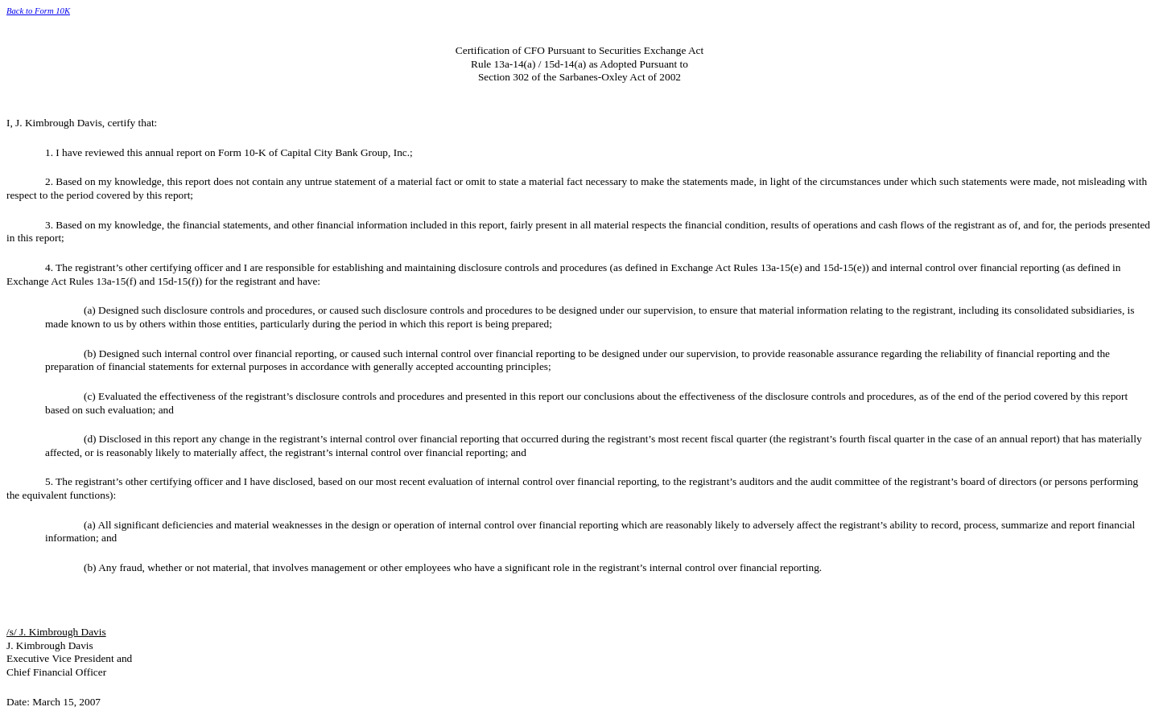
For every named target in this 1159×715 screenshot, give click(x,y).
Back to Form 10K (38, 10)
